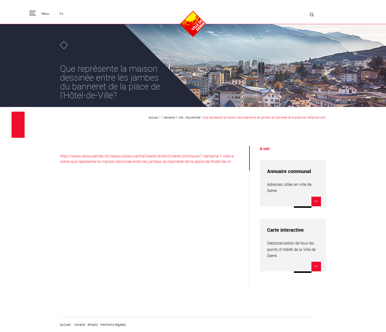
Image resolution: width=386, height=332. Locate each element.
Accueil (153, 117)
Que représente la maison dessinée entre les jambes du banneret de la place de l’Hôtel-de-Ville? (264, 117)
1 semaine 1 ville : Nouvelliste (180, 117)
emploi (93, 324)
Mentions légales (113, 324)
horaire (79, 324)
